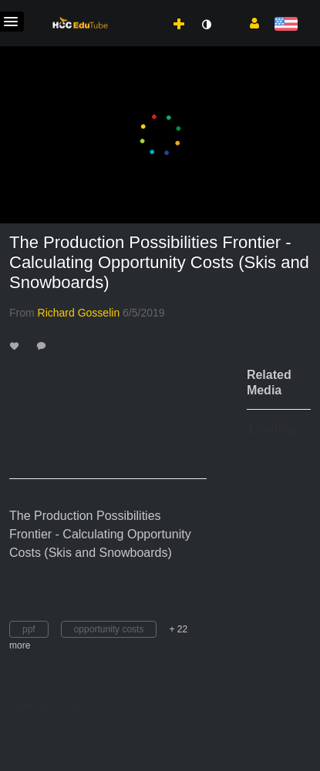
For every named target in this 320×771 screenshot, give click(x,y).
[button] (249, 22)
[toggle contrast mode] (206, 25)
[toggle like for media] (16, 345)
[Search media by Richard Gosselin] (79, 313)
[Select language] (285, 25)
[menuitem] (145, 8)
